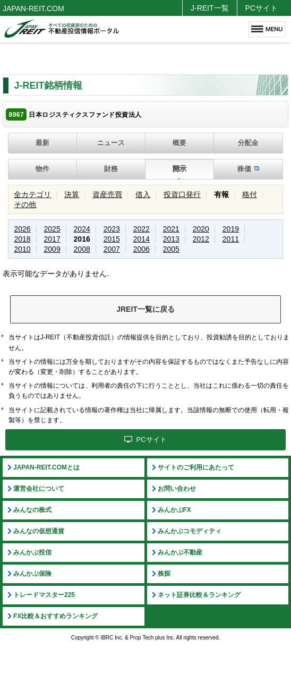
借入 (142, 194)
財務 (111, 169)
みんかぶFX (174, 510)
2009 (52, 249)
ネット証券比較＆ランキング (199, 595)
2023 (112, 229)
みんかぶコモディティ (189, 531)
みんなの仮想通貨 (38, 531)
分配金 (248, 143)
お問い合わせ (177, 488)
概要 (179, 143)
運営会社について (38, 488)
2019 (230, 229)
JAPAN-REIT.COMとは (46, 467)
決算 (71, 194)
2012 (201, 239)
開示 (179, 169)
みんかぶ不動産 (180, 552)
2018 (22, 239)
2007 (112, 249)
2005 (171, 249)
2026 (22, 229)
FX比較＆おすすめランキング (55, 616)
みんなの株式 (32, 510)
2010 (22, 249)
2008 (82, 249)
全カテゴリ (32, 194)
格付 (249, 194)
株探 (164, 573)
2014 (141, 239)
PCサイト (261, 8)
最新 (42, 143)
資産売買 (107, 194)
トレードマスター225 (44, 595)
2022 (141, 229)
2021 (171, 229)
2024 (82, 229)
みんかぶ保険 (32, 573)
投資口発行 (182, 194)
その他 (25, 204)
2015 (112, 239)
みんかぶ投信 (32, 552)
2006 (141, 249)
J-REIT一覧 (210, 8)
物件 (42, 169)
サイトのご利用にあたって (196, 467)
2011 (230, 239)
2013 (171, 239)
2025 (52, 229)
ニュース (111, 143)
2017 (52, 239)
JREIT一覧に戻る (145, 309)
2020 (201, 229)
